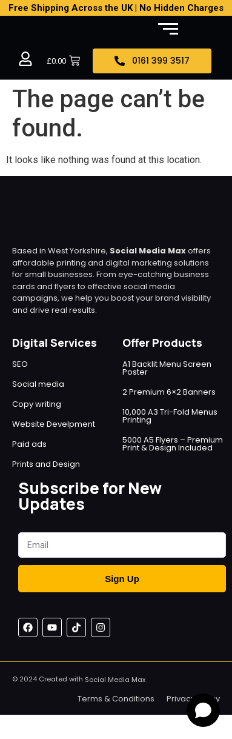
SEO (20, 364)
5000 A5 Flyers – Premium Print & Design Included (172, 443)
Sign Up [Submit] (122, 578)
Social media (38, 384)
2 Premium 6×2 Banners (169, 392)
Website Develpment (53, 424)
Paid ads (29, 444)
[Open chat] (203, 710)
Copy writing (36, 404)
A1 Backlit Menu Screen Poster (166, 368)
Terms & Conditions (116, 698)
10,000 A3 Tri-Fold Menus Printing (169, 416)
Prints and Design (46, 464)
